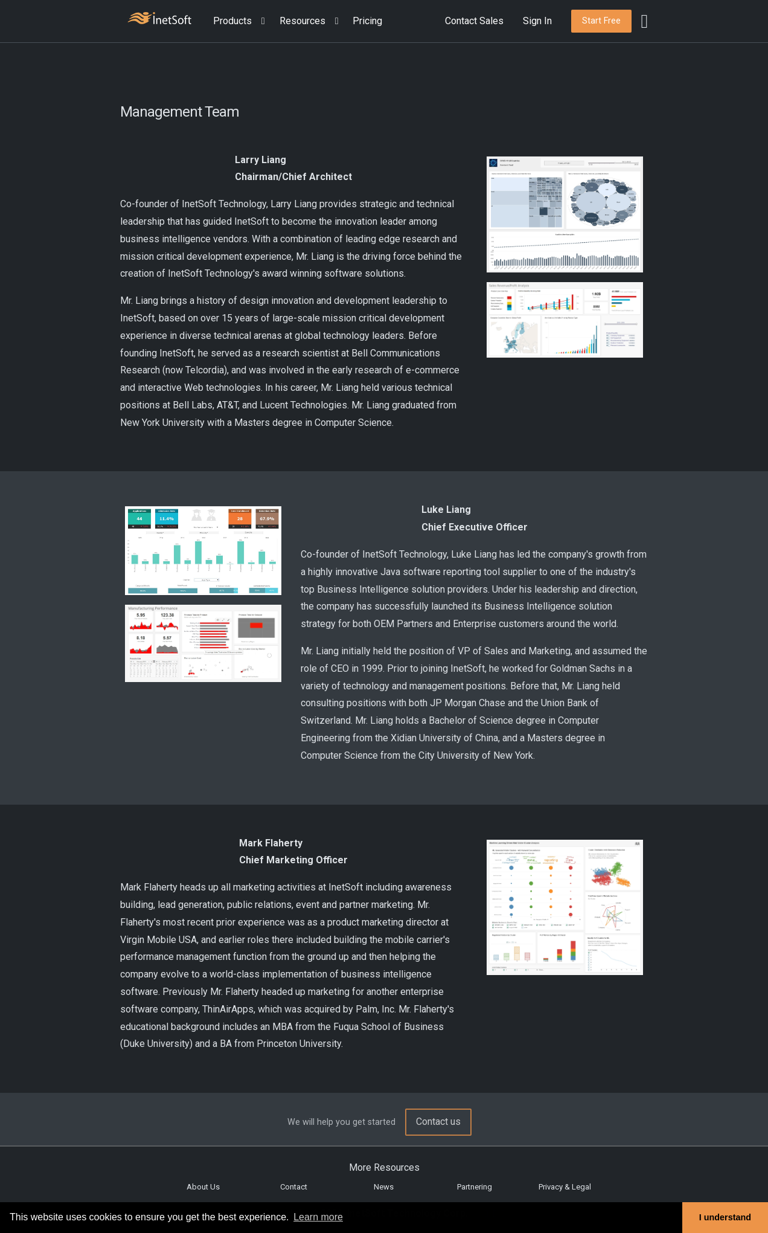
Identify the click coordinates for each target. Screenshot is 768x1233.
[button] (241, 21)
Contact (293, 1186)
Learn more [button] (318, 1217)
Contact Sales (474, 21)
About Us (203, 1186)
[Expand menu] (261, 21)
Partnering (474, 1186)
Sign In (537, 21)
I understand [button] (725, 1217)
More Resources (384, 1167)
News (384, 1186)
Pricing (367, 21)
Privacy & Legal (565, 1186)
